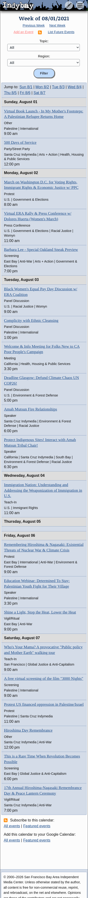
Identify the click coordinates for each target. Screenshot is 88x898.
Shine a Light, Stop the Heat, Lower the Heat (40, 612)
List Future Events (61, 32)
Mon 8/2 (42, 87)
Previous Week (34, 25)
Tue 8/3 (58, 87)
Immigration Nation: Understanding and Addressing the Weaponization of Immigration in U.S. (43, 490)
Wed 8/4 (74, 87)
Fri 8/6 (25, 93)
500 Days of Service (20, 142)
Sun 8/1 (25, 87)
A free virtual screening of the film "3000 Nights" (43, 678)
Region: (44, 56)
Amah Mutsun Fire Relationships (30, 409)
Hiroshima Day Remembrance (28, 730)
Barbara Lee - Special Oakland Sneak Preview (41, 249)
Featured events (36, 826)
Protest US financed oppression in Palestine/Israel (44, 704)
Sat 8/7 (40, 93)
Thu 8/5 (10, 93)
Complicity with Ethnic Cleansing (31, 320)
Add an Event (23, 32)
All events (12, 826)
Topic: (44, 41)
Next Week (57, 25)
